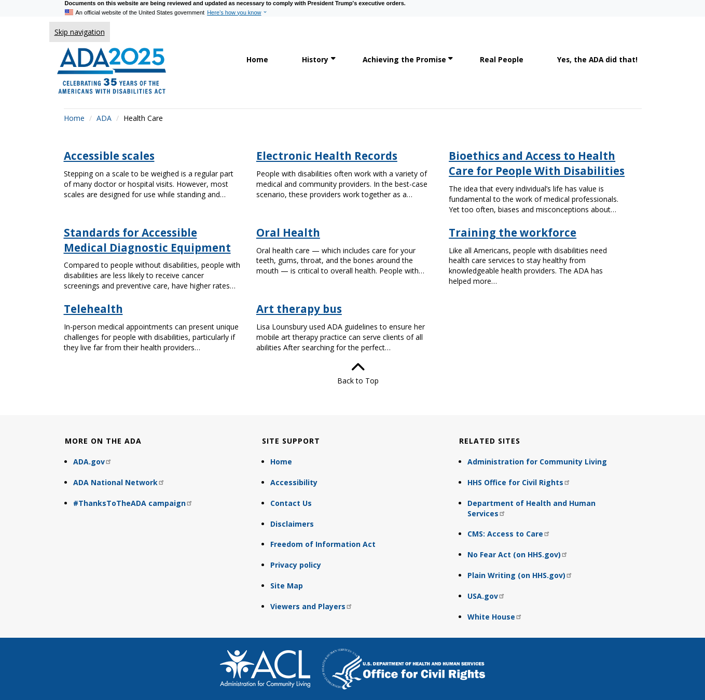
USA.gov (486, 596)
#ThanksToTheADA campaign (133, 503)
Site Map (286, 586)
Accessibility (293, 482)
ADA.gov (92, 461)
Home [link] (257, 59)
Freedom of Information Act (323, 544)
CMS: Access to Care (508, 534)
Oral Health (288, 232)
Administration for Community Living (537, 461)
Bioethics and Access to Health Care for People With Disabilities (537, 163)
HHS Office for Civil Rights (519, 482)
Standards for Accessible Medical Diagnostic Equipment (147, 240)
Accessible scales (109, 155)
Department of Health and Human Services (531, 508)
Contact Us (291, 503)
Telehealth (93, 308)
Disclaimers (292, 524)
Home (74, 118)
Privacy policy (295, 565)
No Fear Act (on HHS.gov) (517, 554)
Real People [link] (501, 59)
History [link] (315, 59)
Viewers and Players (311, 606)
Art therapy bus (299, 308)
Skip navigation (79, 32)
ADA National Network (119, 482)
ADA (104, 118)
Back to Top (353, 373)
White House (494, 617)
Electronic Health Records (326, 155)
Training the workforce (512, 232)
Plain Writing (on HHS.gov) (520, 575)
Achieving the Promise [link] (404, 59)
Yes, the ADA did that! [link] (597, 59)
